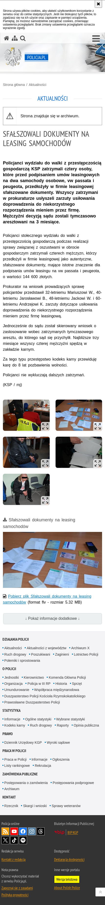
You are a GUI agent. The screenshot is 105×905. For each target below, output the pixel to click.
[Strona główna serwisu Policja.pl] (6, 38)
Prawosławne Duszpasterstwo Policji (32, 702)
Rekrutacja (43, 766)
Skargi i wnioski (35, 806)
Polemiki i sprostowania (22, 660)
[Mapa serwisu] (15, 38)
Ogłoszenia (61, 759)
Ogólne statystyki (38, 719)
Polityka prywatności (14, 894)
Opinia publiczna (86, 725)
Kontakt (9, 797)
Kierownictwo (34, 677)
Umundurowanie (16, 690)
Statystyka (11, 710)
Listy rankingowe (17, 766)
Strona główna (14, 85)
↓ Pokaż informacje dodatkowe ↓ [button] (52, 618)
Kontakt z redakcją (13, 859)
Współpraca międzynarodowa (56, 690)
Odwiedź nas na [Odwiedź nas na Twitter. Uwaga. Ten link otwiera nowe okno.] (5, 840)
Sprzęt (77, 684)
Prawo (7, 733)
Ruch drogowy (15, 654)
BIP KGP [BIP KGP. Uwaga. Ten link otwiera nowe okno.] (73, 832)
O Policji (9, 668)
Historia (61, 684)
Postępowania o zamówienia (26, 783)
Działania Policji (15, 639)
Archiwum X (80, 648)
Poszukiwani (40, 654)
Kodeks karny (14, 725)
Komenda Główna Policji (67, 677)
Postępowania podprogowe (73, 783)
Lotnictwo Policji (86, 654)
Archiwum (11, 789)
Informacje (12, 719)
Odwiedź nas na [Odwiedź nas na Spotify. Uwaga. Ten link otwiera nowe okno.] (23, 840)
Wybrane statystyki (70, 719)
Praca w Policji (14, 750)
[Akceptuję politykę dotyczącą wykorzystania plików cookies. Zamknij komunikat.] (98, 4)
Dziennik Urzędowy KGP (23, 742)
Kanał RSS (5, 831)
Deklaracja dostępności (69, 859)
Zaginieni (62, 654)
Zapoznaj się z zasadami (17, 887)
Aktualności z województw (46, 648)
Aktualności (37, 85)
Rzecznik (11, 806)
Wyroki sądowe (58, 742)
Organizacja (13, 684)
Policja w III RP (38, 684)
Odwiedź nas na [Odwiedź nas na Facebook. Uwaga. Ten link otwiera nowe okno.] (23, 831)
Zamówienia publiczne (20, 774)
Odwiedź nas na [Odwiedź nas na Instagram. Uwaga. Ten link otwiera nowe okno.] (32, 831)
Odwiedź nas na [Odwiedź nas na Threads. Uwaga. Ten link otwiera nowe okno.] (41, 831)
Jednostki (11, 677)
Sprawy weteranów (66, 806)
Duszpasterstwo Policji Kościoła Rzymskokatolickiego (44, 696)
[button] (96, 39)
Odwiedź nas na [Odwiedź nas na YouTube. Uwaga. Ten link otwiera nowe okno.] (14, 831)
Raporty (63, 725)
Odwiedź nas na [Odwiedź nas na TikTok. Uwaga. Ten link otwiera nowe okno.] (14, 840)
